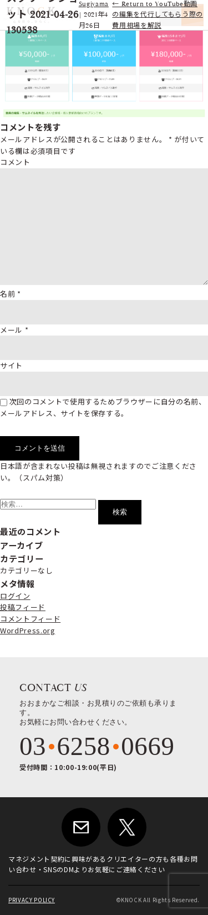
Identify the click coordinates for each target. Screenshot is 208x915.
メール (14, 329)
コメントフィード (30, 618)
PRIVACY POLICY (31, 900)
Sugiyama (94, 4)
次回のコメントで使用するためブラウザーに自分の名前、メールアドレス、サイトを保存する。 (103, 407)
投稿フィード (22, 607)
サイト (11, 365)
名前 (10, 293)
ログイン (15, 596)
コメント (15, 162)
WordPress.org (27, 630)
